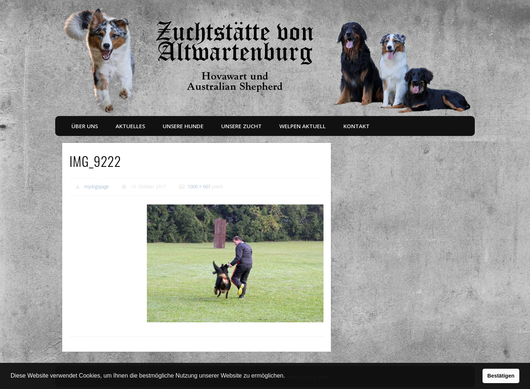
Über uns (84, 126)
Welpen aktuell (302, 126)
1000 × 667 (199, 186)
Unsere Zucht (241, 126)
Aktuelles (130, 126)
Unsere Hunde (183, 126)
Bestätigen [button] (501, 376)
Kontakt (356, 126)
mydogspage (96, 186)
